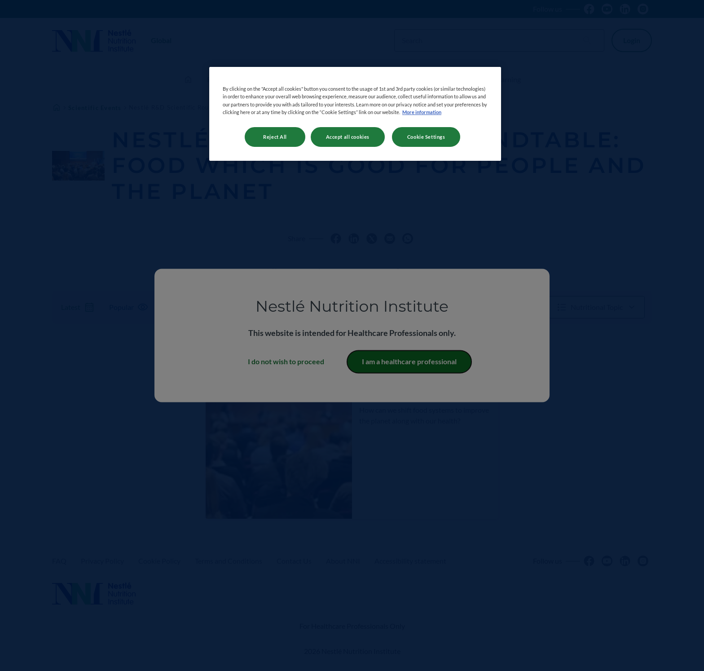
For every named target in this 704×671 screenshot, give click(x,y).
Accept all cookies (348, 137)
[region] (355, 113)
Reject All (275, 137)
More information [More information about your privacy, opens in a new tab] (421, 112)
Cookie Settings (426, 137)
